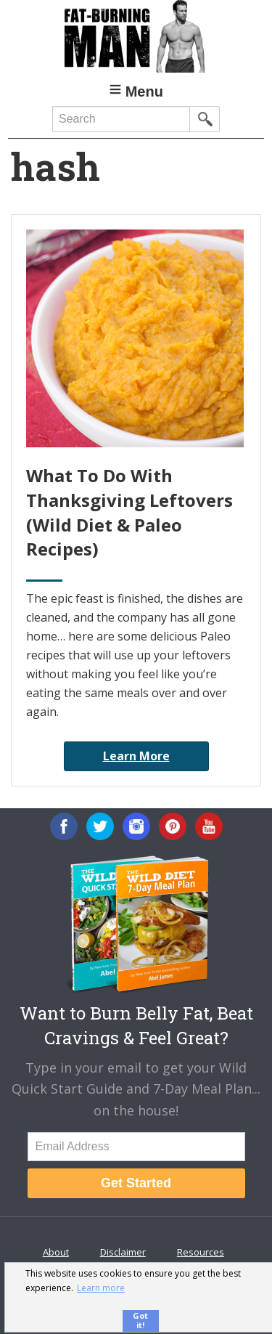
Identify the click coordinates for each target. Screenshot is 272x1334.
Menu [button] (144, 91)
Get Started (136, 1183)
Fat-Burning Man (136, 36)
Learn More (136, 756)
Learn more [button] (101, 1288)
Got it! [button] (140, 1320)
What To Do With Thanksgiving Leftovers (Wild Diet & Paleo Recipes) (129, 512)
